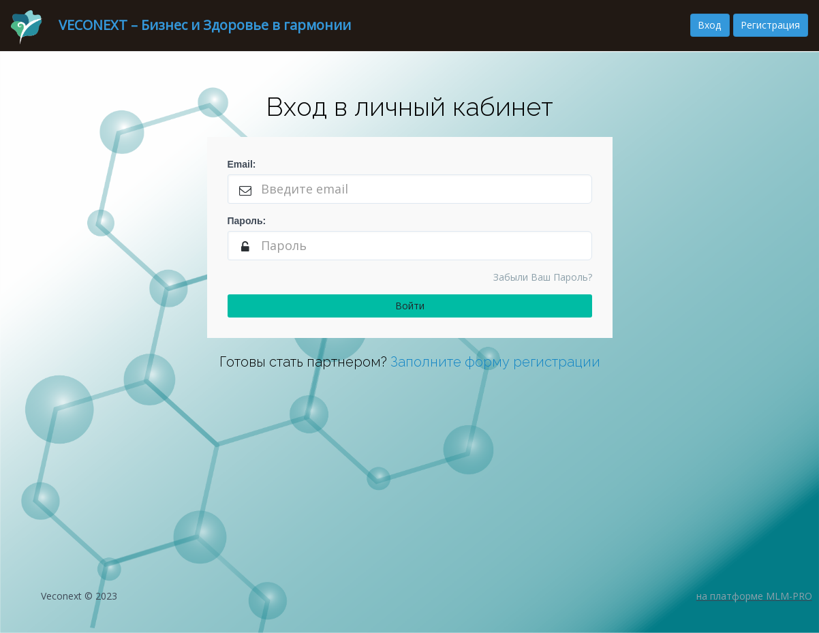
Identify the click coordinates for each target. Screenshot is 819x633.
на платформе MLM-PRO (754, 595)
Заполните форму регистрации (495, 362)
